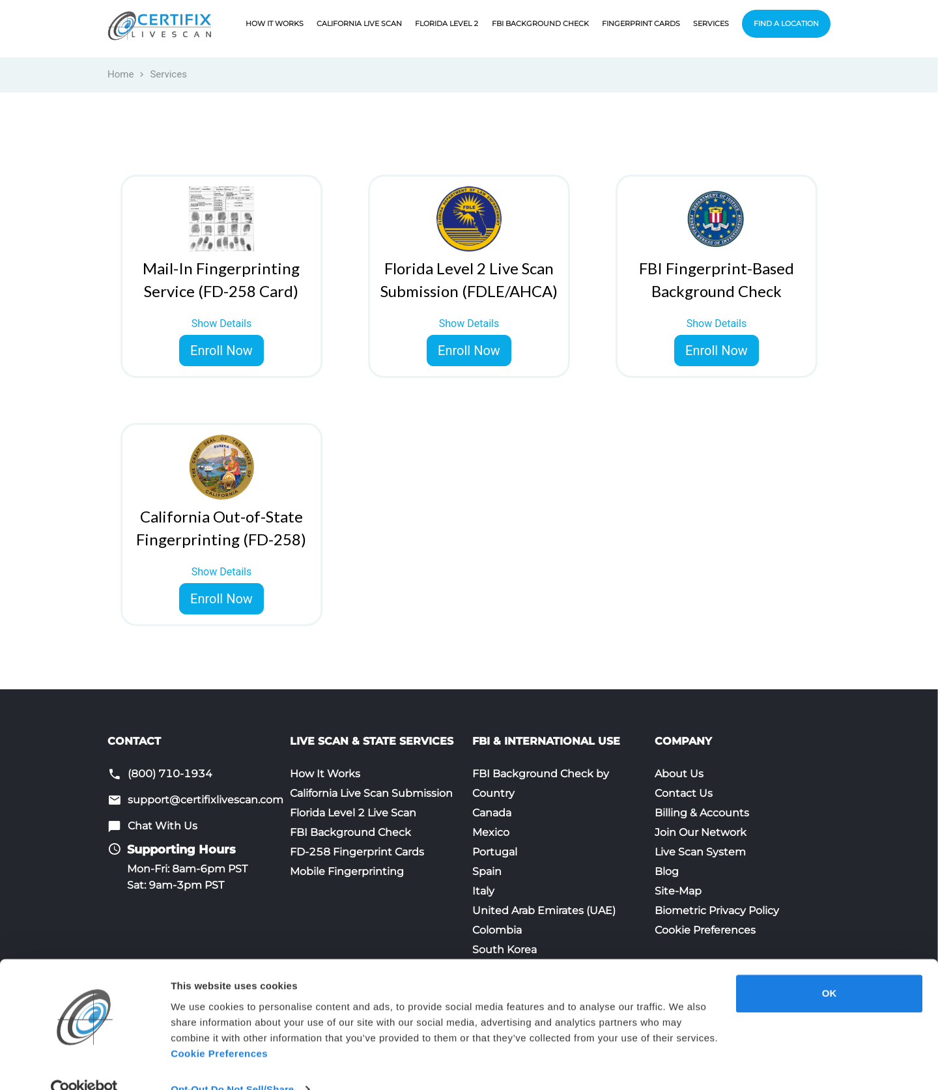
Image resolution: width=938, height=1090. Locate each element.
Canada (491, 813)
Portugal (494, 852)
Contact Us (684, 793)
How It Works (275, 23)
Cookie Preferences (705, 930)
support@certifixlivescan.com (205, 800)
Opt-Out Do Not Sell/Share (232, 1064)
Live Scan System (700, 852)
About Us (679, 773)
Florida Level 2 (447, 23)
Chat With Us (162, 826)
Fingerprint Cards (641, 23)
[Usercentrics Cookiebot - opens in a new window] (84, 1064)
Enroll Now (221, 350)
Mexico (490, 832)
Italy (483, 891)
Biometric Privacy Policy (717, 910)
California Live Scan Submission (371, 793)
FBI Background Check (540, 23)
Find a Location (786, 23)
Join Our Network (700, 832)
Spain (487, 871)
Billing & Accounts (702, 813)
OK (829, 968)
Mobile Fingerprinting (347, 871)
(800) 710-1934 (170, 773)
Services (711, 23)
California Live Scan (359, 23)
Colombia (497, 930)
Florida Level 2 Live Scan (353, 813)
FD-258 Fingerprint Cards (357, 852)
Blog (667, 871)
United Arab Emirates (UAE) (544, 910)
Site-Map (678, 891)
